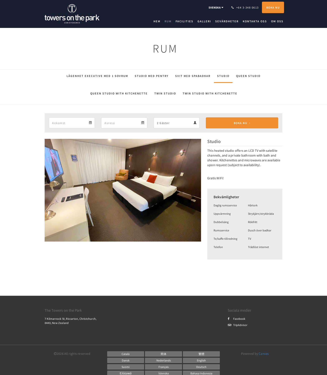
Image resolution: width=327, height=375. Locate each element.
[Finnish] (125, 367)
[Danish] (125, 360)
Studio (223, 76)
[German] (201, 367)
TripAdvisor (237, 325)
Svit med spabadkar (192, 76)
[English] (201, 360)
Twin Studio (165, 93)
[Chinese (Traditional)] (201, 354)
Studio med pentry (152, 76)
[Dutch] (163, 360)
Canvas (264, 353)
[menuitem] (157, 21)
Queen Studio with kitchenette (119, 93)
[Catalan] (125, 354)
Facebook (236, 319)
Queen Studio (248, 76)
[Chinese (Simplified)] (163, 354)
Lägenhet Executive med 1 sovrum (97, 76)
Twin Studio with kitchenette (210, 93)
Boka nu (240, 123)
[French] (163, 367)
